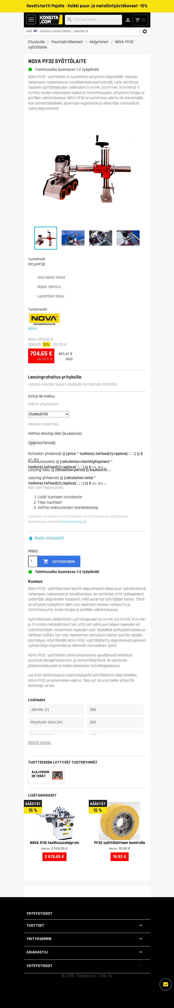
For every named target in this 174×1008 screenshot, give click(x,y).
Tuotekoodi (36, 259)
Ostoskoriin (59, 562)
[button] (46, 538)
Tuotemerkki (37, 309)
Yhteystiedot (39, 913)
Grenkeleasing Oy (73, 522)
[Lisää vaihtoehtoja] (165, 984)
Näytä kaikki (39, 743)
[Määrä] (33, 561)
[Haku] (93, 20)
